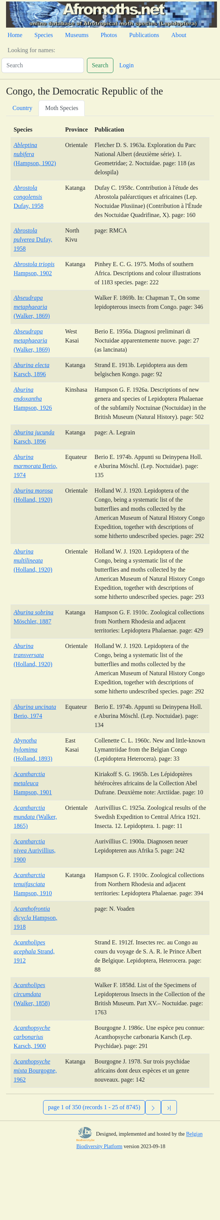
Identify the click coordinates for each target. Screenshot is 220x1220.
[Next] (153, 1107)
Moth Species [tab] (61, 108)
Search (100, 65)
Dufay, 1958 (28, 196)
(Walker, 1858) (32, 994)
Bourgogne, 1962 (35, 1070)
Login (126, 65)
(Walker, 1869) (32, 307)
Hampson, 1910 (33, 884)
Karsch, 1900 (32, 1037)
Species (43, 35)
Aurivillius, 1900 (35, 850)
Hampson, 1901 (33, 783)
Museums (76, 35)
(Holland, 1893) (33, 749)
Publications (144, 35)
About (178, 35)
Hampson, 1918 (35, 917)
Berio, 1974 (35, 466)
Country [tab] (22, 108)
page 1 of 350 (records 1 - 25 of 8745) (94, 1107)
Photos (109, 35)
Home (15, 35)
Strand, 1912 (34, 951)
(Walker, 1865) (35, 817)
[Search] (43, 65)
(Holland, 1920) (33, 560)
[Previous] (169, 1107)
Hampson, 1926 (33, 398)
